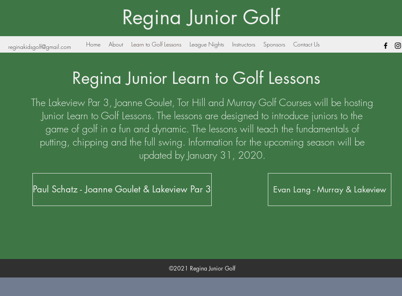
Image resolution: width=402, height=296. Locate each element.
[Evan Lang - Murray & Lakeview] (329, 189)
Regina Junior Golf (201, 17)
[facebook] (385, 46)
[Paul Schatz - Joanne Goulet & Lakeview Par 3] (122, 189)
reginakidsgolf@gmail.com (39, 47)
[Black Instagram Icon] (398, 46)
